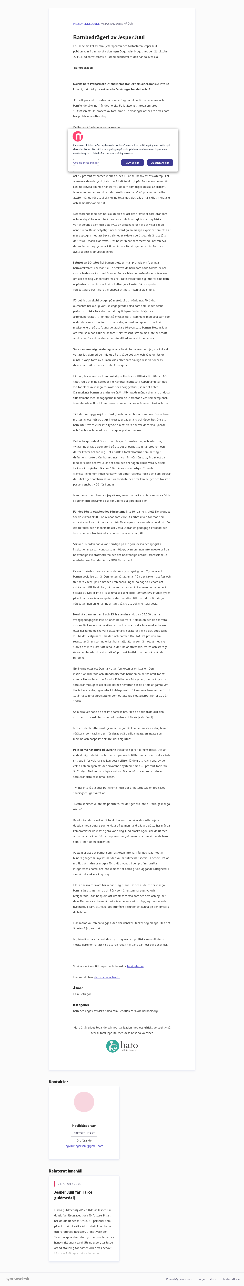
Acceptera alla (160, 162)
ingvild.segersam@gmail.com (84, 1146)
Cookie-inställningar (86, 162)
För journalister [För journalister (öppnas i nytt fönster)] (207, 1279)
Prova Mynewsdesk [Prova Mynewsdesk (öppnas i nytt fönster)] (179, 1279)
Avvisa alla (132, 162)
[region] (123, 150)
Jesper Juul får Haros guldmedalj (73, 1195)
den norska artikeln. (107, 977)
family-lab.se (135, 966)
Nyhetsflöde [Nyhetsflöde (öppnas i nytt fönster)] (231, 1279)
